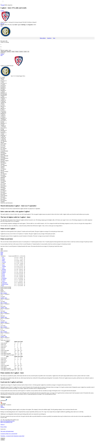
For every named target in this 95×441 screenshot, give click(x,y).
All (28, 51)
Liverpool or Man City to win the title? (9, 433)
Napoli (3, 259)
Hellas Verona (5, 284)
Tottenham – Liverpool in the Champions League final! (12, 436)
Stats (54, 38)
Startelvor (49, 38)
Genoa (3, 276)
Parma (3, 273)
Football (2, 5)
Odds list (3, 438)
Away (2, 253)
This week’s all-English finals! (7, 431)
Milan (3, 260)
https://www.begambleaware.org (8, 421)
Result (17, 51)
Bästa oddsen (43, 38)
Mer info (2, 23)
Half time (9, 51)
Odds (2, 406)
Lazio (3, 267)
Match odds (3, 51)
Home (2, 252)
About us (2, 424)
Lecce (3, 281)
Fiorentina (4, 278)
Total (2, 254)
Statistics (2, 407)
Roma (3, 264)
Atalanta (4, 266)
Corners (21, 51)
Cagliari (47, 16)
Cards (25, 51)
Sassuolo (4, 270)
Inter (47, 31)
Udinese (4, 272)
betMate (2, 439)
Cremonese (4, 282)
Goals (13, 51)
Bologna (4, 269)
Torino (3, 275)
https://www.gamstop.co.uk (6, 422)
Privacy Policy (4, 426)
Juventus (4, 262)
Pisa (3, 285)
